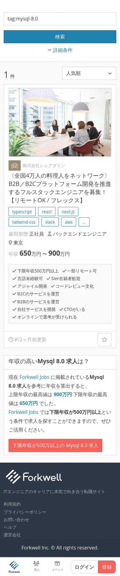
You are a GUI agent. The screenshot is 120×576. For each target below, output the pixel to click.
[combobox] (60, 18)
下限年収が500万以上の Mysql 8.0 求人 (55, 445)
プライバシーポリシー (25, 512)
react (47, 212)
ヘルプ (10, 527)
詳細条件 (60, 50)
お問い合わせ (16, 519)
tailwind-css (23, 222)
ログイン (84, 567)
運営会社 (12, 535)
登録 (107, 567)
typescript (22, 212)
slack (50, 222)
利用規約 (12, 504)
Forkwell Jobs (34, 377)
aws (68, 222)
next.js (68, 212)
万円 (63, 394)
